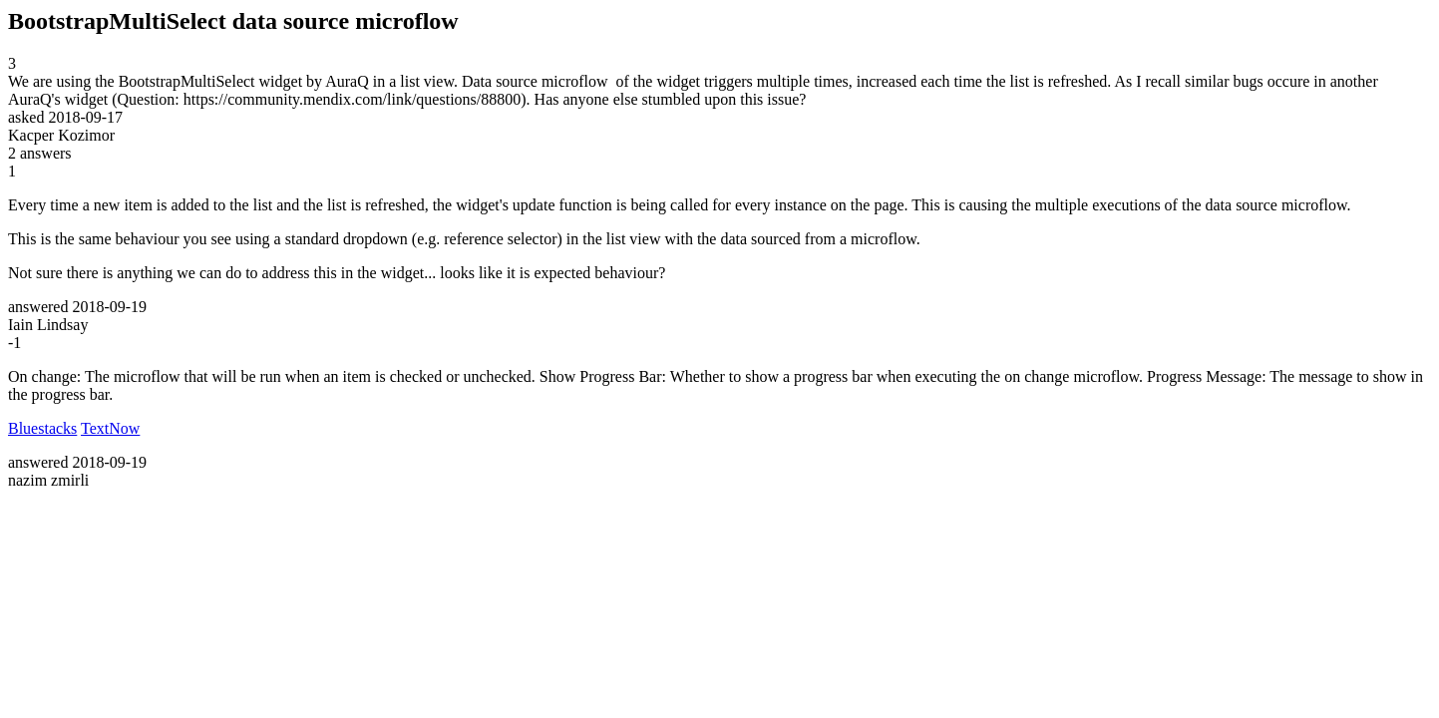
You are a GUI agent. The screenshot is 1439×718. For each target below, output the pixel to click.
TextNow (110, 428)
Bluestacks (42, 428)
